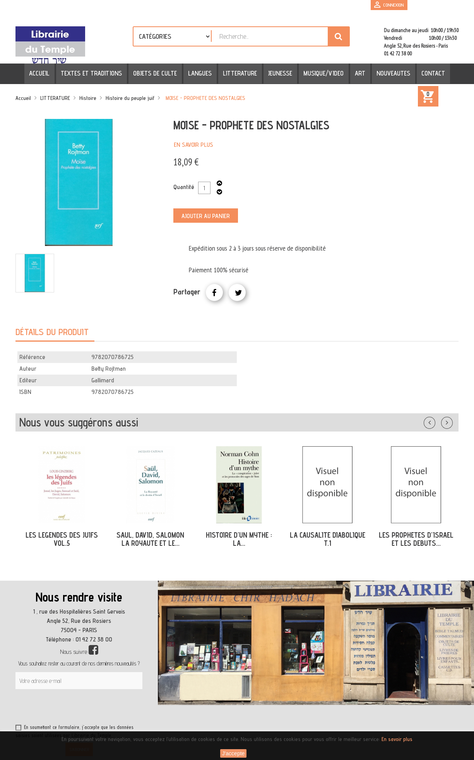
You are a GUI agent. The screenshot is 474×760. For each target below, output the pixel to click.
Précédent (437, 421)
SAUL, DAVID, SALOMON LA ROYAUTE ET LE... (150, 539)
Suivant (452, 421)
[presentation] (90, 708)
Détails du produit (52, 331)
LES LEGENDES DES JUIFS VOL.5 (62, 539)
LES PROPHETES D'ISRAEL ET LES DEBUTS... (416, 539)
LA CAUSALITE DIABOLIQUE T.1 (327, 539)
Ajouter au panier (205, 216)
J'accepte (233, 753)
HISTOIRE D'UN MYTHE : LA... (239, 539)
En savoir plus (193, 144)
